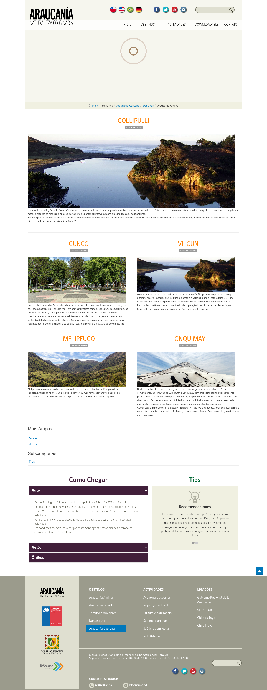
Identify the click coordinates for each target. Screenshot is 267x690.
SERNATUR (204, 610)
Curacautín (34, 438)
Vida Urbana (151, 636)
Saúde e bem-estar (156, 628)
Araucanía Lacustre (102, 605)
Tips (32, 461)
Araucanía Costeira (127, 105)
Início (95, 105)
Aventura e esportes (157, 597)
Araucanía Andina (101, 597)
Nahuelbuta (97, 621)
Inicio (127, 24)
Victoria (33, 444)
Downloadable (207, 24)
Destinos (148, 105)
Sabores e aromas (155, 621)
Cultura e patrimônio (157, 613)
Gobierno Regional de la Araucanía (213, 599)
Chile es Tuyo (206, 618)
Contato (230, 24)
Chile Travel (205, 625)
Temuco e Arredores (102, 613)
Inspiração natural (155, 605)
